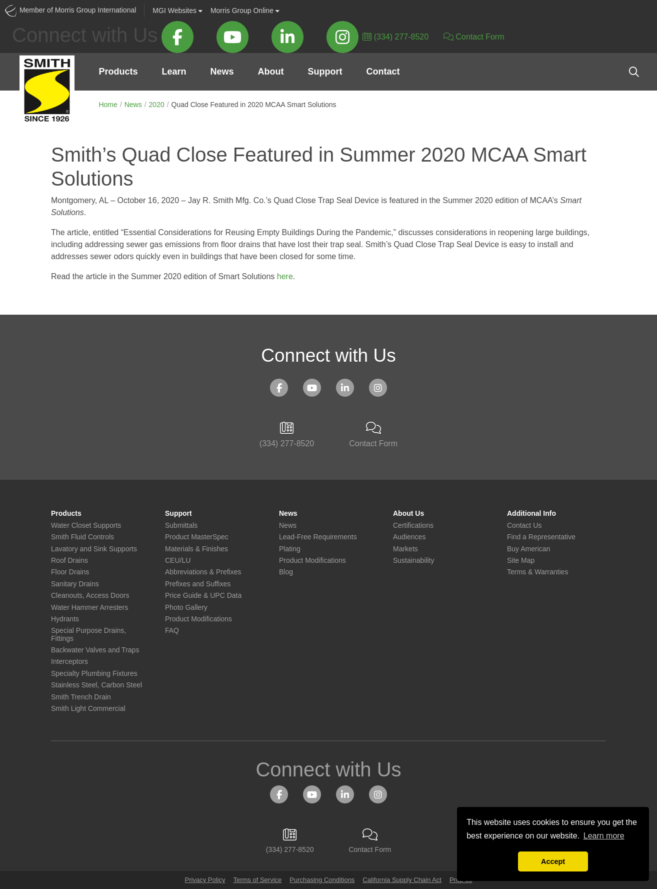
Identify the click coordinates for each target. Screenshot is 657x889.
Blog (286, 572)
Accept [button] (553, 861)
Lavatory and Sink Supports (94, 549)
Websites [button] (177, 11)
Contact (383, 72)
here (285, 276)
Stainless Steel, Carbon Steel (96, 685)
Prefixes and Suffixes (197, 584)
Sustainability (413, 560)
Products (118, 72)
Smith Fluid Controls (82, 537)
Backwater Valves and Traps (95, 650)
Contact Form (474, 37)
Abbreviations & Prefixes (203, 572)
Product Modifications (198, 619)
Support (325, 72)
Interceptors (69, 661)
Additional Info (531, 513)
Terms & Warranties (537, 572)
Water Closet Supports (86, 525)
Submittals (181, 525)
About (271, 72)
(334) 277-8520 (395, 37)
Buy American (528, 549)
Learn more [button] (604, 835)
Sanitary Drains (75, 584)
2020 (156, 105)
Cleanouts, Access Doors (90, 595)
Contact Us (524, 525)
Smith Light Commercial (88, 708)
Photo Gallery (186, 607)
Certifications (413, 525)
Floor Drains (70, 572)
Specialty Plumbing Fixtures (94, 673)
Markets (405, 549)
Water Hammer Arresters (89, 607)
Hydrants (65, 619)
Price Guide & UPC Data (203, 595)
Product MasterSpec (196, 537)
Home (107, 105)
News (222, 72)
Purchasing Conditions (322, 879)
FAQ (172, 630)
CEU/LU (177, 560)
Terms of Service (257, 879)
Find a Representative (541, 537)
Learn (174, 72)
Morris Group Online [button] (245, 11)
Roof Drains (69, 560)
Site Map (520, 560)
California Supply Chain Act (402, 879)
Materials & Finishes (196, 549)
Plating (289, 549)
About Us (408, 513)
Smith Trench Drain (81, 697)
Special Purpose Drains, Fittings (88, 634)
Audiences (409, 537)
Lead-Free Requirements (318, 537)
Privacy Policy (205, 879)
